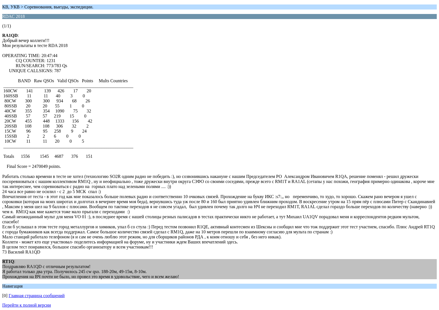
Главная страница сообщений (37, 295)
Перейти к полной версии (26, 305)
